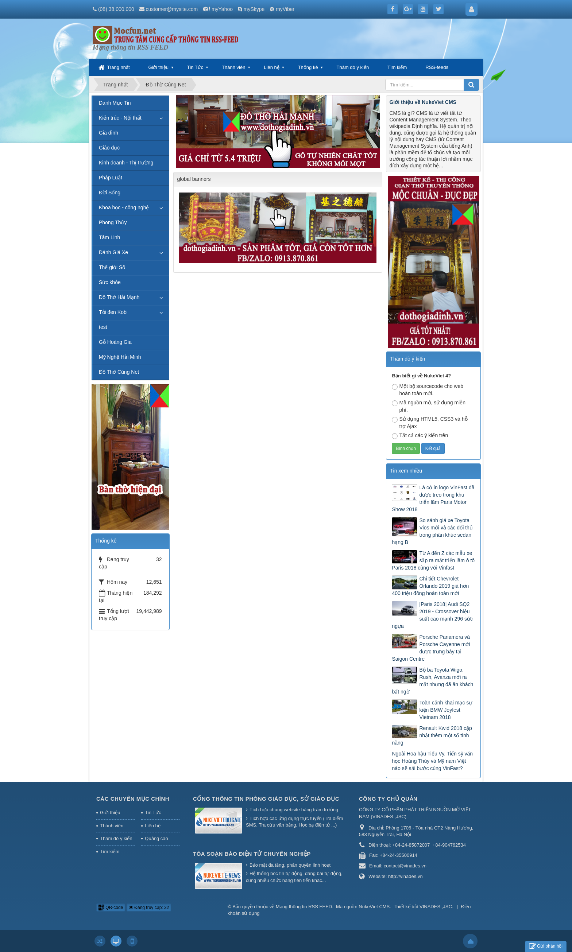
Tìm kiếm (397, 67)
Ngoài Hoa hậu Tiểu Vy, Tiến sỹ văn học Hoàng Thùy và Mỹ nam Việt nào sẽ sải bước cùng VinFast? (432, 761)
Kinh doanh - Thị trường (126, 163)
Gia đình (108, 133)
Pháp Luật (110, 177)
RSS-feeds (436, 67)
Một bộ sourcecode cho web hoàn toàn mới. (427, 389)
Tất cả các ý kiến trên (420, 435)
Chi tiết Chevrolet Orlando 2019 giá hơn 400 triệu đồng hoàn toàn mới (430, 586)
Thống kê (308, 67)
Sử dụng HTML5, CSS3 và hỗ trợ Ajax (429, 422)
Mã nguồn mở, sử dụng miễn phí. (428, 406)
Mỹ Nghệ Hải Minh (120, 357)
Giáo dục (109, 148)
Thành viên (233, 67)
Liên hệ (271, 67)
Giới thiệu (158, 67)
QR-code (110, 907)
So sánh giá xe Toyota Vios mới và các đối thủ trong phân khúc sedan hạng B (432, 531)
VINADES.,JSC (436, 906)
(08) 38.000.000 (116, 9)
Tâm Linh (109, 237)
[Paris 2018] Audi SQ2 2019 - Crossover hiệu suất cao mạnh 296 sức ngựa (432, 615)
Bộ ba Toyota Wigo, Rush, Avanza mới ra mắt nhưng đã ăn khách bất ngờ (432, 681)
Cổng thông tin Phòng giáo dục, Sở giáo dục (266, 799)
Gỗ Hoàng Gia (115, 342)
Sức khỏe (110, 282)
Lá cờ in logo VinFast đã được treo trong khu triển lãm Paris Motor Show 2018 (433, 498)
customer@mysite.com (172, 9)
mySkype (254, 9)
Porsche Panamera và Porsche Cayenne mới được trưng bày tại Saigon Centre (431, 648)
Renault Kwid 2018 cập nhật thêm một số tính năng (432, 735)
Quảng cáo (156, 838)
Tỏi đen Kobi (113, 312)
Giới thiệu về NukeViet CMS (422, 102)
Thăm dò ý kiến (353, 67)
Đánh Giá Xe (113, 252)
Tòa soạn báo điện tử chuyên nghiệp (252, 854)
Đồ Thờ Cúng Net (119, 372)
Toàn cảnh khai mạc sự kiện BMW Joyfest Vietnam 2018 (445, 710)
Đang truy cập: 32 (149, 907)
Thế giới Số (112, 267)
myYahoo (222, 9)
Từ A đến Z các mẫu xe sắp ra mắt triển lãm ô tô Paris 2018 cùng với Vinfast (433, 560)
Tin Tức (195, 67)
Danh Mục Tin (115, 103)
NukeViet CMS (374, 906)
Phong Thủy (113, 222)
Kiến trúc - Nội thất (120, 118)
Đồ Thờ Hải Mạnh (119, 297)
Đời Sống (109, 192)
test (103, 327)
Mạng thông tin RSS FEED (304, 906)
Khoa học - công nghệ (124, 207)
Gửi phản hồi (546, 946)
